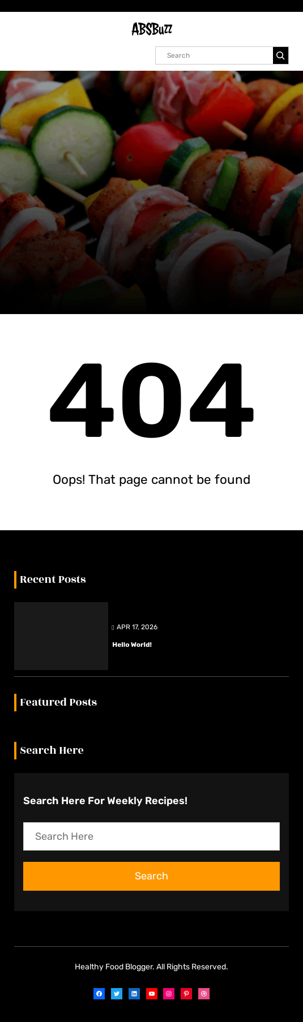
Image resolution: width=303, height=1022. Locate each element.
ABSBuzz (151, 29)
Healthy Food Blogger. (115, 967)
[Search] (280, 55)
